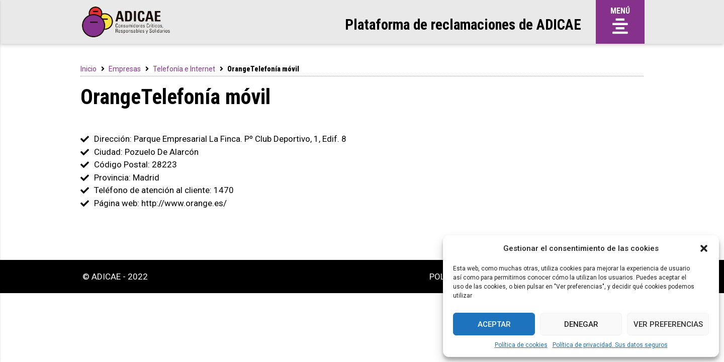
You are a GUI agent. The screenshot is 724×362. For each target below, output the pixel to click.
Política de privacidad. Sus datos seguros (610, 344)
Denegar (581, 324)
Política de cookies (521, 344)
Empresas (125, 69)
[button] (704, 248)
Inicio (88, 69)
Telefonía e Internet (184, 69)
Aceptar (494, 324)
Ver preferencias (668, 324)
